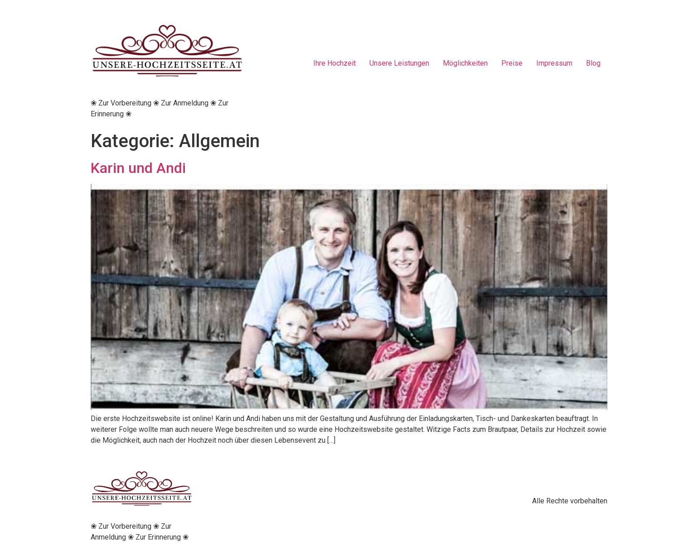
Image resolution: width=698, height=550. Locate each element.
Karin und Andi (138, 168)
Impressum (554, 63)
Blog (593, 63)
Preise (512, 63)
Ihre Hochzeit (334, 63)
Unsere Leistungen (399, 63)
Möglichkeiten (465, 63)
